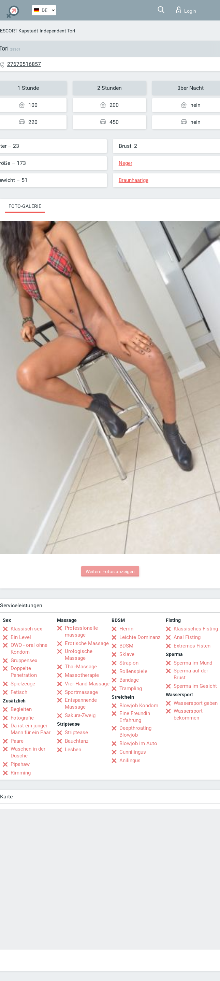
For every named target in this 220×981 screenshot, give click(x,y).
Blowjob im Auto (138, 743)
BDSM (126, 646)
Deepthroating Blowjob (135, 731)
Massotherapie (82, 675)
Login (186, 10)
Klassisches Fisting (196, 629)
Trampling (130, 688)
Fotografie (22, 718)
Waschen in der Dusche (28, 752)
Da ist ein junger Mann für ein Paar (30, 729)
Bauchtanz (76, 741)
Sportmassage (81, 692)
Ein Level (21, 637)
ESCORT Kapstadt (19, 30)
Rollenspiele (133, 671)
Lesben (73, 750)
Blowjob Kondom (138, 705)
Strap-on (128, 663)
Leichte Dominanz (139, 637)
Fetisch (19, 692)
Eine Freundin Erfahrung (134, 716)
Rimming (21, 773)
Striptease (76, 732)
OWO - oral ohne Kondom (29, 648)
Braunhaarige (133, 180)
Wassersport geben (196, 703)
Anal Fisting (187, 637)
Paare (17, 741)
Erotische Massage (87, 643)
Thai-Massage (81, 667)
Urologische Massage (78, 654)
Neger (125, 163)
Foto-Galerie (25, 206)
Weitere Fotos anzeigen (110, 571)
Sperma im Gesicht (195, 686)
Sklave (126, 654)
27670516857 (24, 64)
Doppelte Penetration (24, 671)
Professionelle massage (81, 631)
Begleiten (21, 709)
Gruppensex (24, 660)
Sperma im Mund (193, 663)
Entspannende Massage (81, 703)
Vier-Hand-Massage (87, 684)
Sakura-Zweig (80, 715)
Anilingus (130, 760)
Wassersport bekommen (188, 714)
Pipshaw (20, 764)
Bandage (129, 680)
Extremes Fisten (192, 646)
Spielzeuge (23, 684)
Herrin (126, 629)
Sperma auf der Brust (191, 674)
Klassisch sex (26, 629)
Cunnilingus (132, 752)
